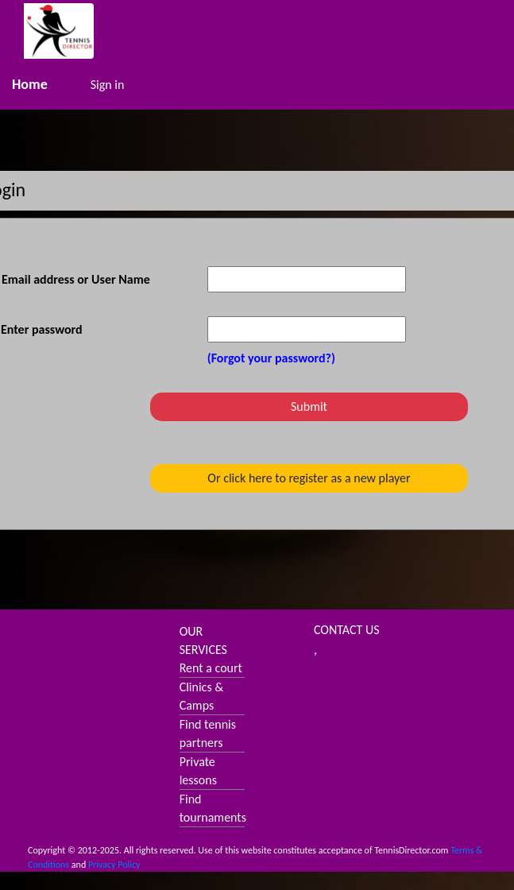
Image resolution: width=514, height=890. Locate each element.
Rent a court (211, 667)
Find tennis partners (208, 733)
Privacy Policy (114, 864)
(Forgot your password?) (271, 358)
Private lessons (198, 770)
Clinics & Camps (202, 696)
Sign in (108, 84)
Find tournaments (212, 808)
